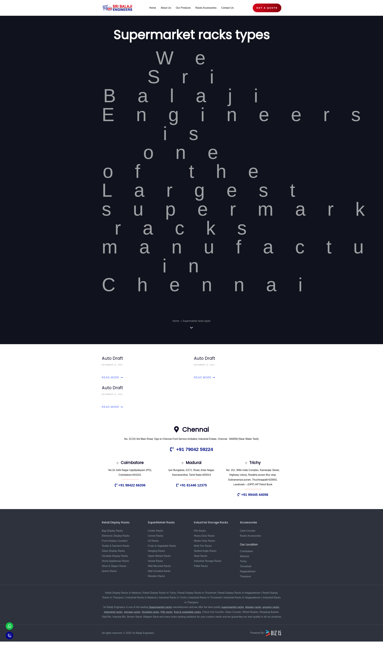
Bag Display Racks (112, 530)
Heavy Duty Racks (204, 535)
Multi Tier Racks (203, 546)
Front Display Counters (115, 540)
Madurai (244, 556)
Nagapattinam (248, 571)
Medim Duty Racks (204, 540)
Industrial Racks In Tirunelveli (205, 597)
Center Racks (155, 530)
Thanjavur (245, 576)
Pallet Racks (201, 566)
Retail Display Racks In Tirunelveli (197, 592)
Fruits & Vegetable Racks (162, 546)
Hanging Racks (156, 551)
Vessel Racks (155, 561)
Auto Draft (145, 367)
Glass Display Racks (113, 551)
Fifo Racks (200, 530)
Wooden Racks (156, 576)
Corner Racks (155, 535)
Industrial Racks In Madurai (141, 597)
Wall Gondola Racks (159, 571)
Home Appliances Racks (115, 561)
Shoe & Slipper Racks (114, 566)
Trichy (243, 561)
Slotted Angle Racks (205, 551)
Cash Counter (247, 530)
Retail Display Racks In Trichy (159, 592)
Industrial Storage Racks (207, 561)
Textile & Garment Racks (116, 546)
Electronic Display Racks (116, 535)
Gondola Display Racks (115, 556)
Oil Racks (153, 540)
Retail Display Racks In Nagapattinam (239, 592)
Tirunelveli (245, 566)
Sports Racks (109, 571)
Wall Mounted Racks (159, 566)
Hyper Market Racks (159, 556)
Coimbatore (246, 551)
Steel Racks (200, 556)
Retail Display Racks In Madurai (123, 592)
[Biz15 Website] (273, 633)
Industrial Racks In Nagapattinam (242, 597)
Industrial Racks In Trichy (173, 597)
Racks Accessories (250, 535)
